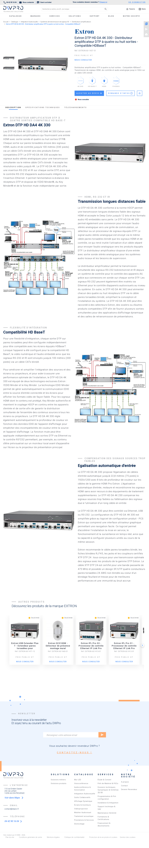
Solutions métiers (58, 780)
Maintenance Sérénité (107, 813)
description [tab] (13, 107)
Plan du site (10, 837)
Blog (111, 16)
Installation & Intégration (108, 803)
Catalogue (15, 16)
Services (54, 16)
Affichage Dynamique (83, 801)
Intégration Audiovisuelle (84, 794)
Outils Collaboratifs (82, 797)
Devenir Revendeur (129, 789)
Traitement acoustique (83, 816)
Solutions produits (58, 783)
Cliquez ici (103, 2)
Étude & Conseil (104, 780)
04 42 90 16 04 (9, 2)
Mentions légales (53, 837)
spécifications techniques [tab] (42, 107)
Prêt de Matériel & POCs (108, 783)
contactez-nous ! (74, 752)
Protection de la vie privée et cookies (103, 837)
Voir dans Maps (12, 797)
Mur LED (77, 780)
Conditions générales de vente (30, 837)
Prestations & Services (84, 820)
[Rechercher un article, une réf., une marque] (70, 9)
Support (95, 16)
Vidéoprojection (81, 809)
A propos (125, 782)
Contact (124, 786)
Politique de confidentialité (74, 837)
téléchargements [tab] (75, 107)
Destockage (79, 824)
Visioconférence (81, 783)
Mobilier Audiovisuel (82, 813)
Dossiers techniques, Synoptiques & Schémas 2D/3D (108, 790)
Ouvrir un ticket (44, 2)
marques (36, 16)
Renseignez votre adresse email (61, 735)
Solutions (75, 16)
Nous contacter (26, 2)
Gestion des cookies (127, 837)
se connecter (137, 2)
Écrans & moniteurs (82, 805)
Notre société (131, 16)
